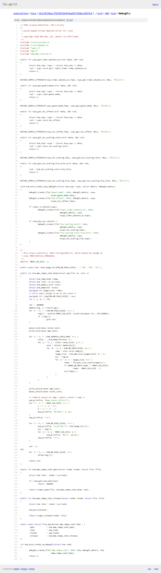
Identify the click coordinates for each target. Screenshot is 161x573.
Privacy (24, 569)
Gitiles (16, 569)
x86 (107, 13)
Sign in (155, 4)
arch (100, 13)
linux (33, 13)
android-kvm (20, 13)
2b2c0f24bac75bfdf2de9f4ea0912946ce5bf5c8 (65, 13)
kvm (113, 13)
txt (149, 569)
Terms (32, 569)
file (69, 20)
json (156, 569)
